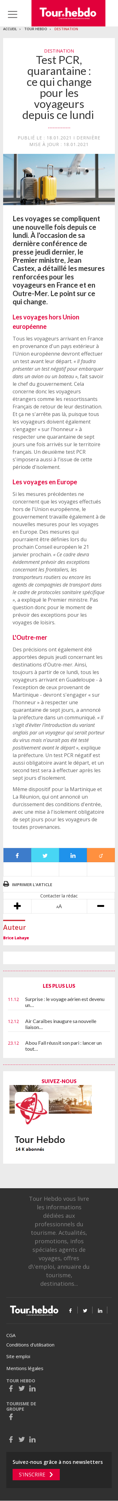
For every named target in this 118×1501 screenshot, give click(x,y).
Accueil (10, 28)
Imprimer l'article (32, 884)
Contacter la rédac (59, 896)
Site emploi (18, 1356)
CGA (10, 1335)
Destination (66, 28)
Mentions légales (24, 1368)
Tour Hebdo (35, 28)
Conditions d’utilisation (30, 1344)
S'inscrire (32, 1474)
